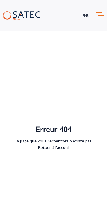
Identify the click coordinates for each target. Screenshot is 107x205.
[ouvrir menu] (92, 15)
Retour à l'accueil (53, 147)
